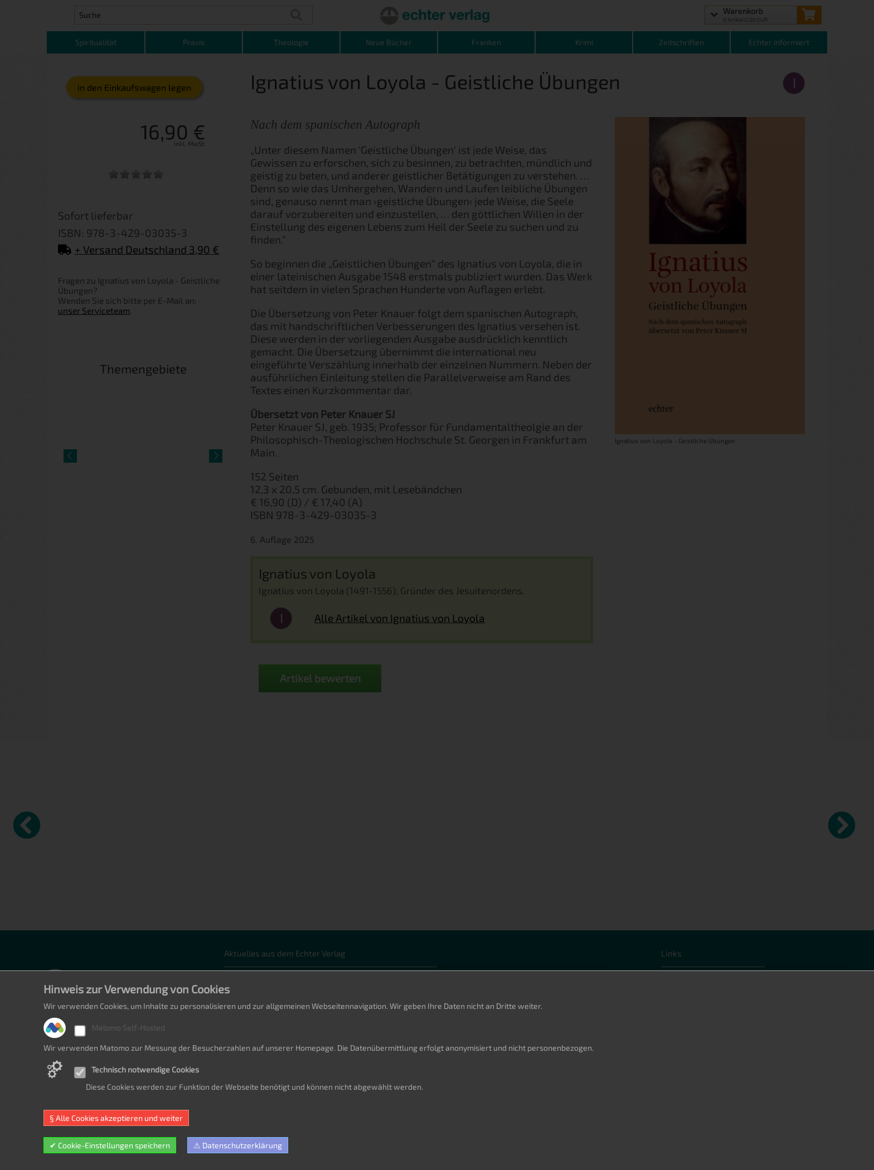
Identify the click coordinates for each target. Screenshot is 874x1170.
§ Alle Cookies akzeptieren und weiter (116, 1118)
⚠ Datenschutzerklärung (237, 1145)
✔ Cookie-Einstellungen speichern (110, 1145)
